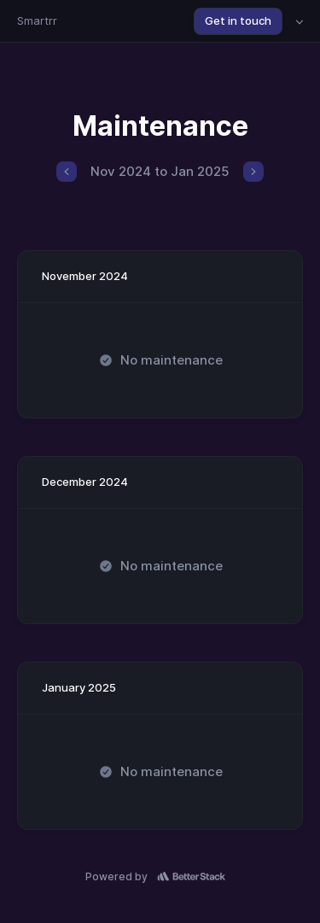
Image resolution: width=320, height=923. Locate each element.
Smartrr (37, 20)
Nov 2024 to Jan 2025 (160, 171)
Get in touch (238, 20)
